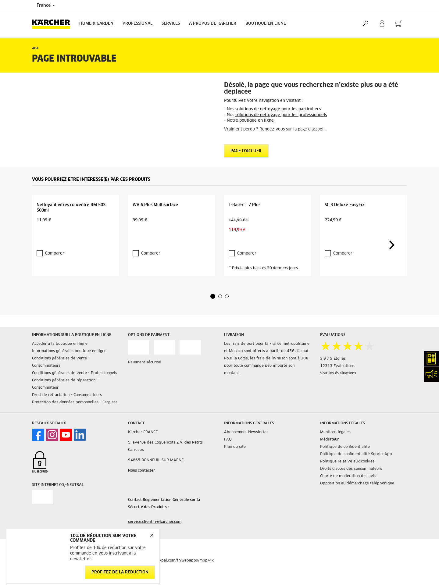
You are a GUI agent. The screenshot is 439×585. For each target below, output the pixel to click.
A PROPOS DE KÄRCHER (212, 24)
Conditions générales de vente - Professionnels (74, 373)
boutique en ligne (256, 121)
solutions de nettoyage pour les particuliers (278, 109)
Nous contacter (141, 471)
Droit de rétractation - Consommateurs (67, 395)
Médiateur (329, 439)
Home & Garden (96, 24)
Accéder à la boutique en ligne (59, 344)
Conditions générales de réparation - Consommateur (65, 384)
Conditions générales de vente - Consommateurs (61, 362)
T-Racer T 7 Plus (244, 205)
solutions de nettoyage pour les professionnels (281, 115)
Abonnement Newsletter (246, 432)
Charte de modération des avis (348, 476)
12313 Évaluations (337, 366)
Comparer (54, 253)
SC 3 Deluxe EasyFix (345, 205)
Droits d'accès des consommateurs (351, 469)
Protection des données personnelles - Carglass (74, 402)
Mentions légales (335, 432)
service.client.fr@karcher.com (154, 522)
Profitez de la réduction (119, 572)
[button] (212, 296)
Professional (137, 24)
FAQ (228, 439)
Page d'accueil (246, 151)
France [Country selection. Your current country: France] (46, 5)
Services (171, 24)
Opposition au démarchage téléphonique (357, 483)
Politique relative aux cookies (347, 461)
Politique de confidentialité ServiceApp (356, 454)
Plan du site (235, 447)
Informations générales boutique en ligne (69, 351)
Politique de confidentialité (345, 447)
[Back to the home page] (53, 24)
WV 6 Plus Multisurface (155, 205)
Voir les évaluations (338, 373)
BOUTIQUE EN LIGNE (265, 24)
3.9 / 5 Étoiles (333, 359)
